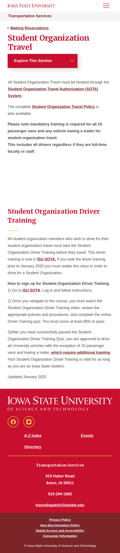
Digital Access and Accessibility (60, 530)
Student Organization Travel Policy (63, 107)
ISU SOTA (31, 290)
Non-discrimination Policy (60, 525)
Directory (32, 447)
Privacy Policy (60, 519)
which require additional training (80, 352)
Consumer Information (60, 536)
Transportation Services (30, 16)
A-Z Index (33, 435)
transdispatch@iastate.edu (60, 505)
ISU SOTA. (46, 259)
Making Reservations (29, 28)
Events (87, 435)
